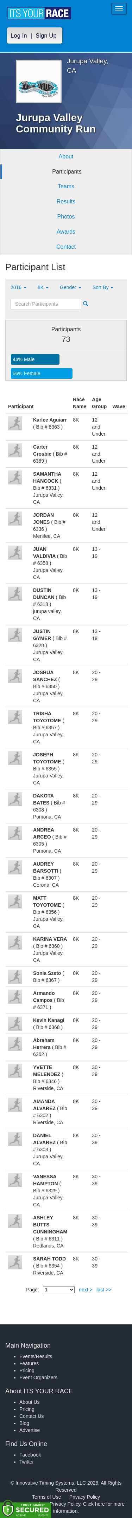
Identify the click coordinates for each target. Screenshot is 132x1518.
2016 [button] (18, 287)
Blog (24, 1423)
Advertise (29, 1430)
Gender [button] (70, 287)
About (66, 156)
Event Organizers (38, 1377)
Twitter (26, 1462)
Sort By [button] (103, 287)
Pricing (26, 1370)
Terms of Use (46, 1497)
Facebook (30, 1455)
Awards (66, 232)
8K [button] (43, 287)
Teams (66, 186)
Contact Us (31, 1416)
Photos (66, 217)
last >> (103, 1289)
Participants (67, 172)
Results (66, 201)
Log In (19, 35)
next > (86, 1289)
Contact (66, 247)
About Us (29, 1402)
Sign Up (46, 35)
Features (29, 1363)
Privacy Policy (84, 1497)
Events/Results (35, 1356)
